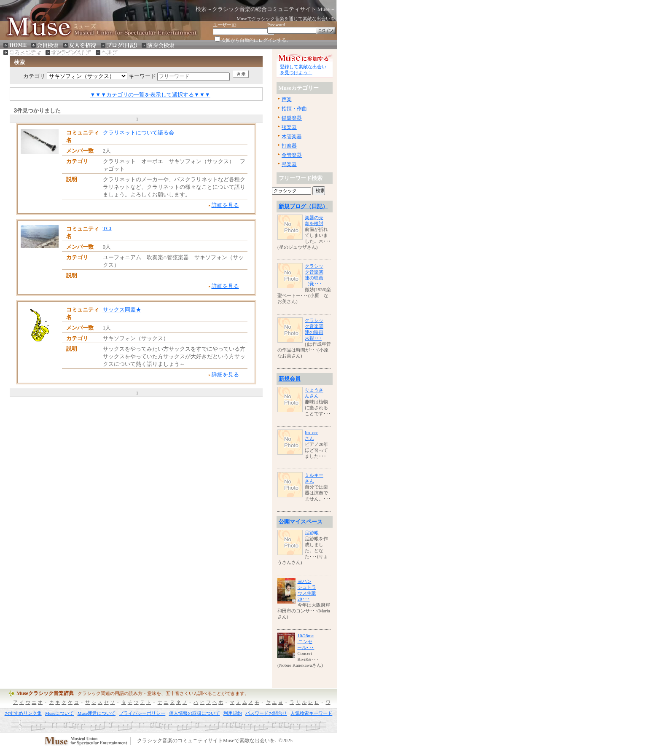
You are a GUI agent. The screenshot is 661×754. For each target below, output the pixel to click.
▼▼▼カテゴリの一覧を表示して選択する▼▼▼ (150, 94)
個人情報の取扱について (194, 713)
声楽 (287, 99)
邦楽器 (289, 164)
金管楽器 (292, 155)
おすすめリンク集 (23, 713)
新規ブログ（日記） (303, 206)
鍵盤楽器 (292, 118)
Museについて (59, 713)
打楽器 (289, 146)
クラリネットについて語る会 (138, 132)
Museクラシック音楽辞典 (45, 693)
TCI (107, 228)
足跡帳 (312, 532)
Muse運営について (97, 713)
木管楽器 (292, 137)
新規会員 (290, 379)
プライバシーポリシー (142, 713)
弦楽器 (289, 127)
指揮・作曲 (294, 109)
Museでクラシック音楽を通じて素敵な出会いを (286, 18)
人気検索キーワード (311, 713)
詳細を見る (225, 205)
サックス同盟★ (122, 309)
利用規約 (232, 713)
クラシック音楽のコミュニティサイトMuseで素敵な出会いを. (206, 741)
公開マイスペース (300, 521)
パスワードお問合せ (266, 713)
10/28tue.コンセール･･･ (305, 641)
